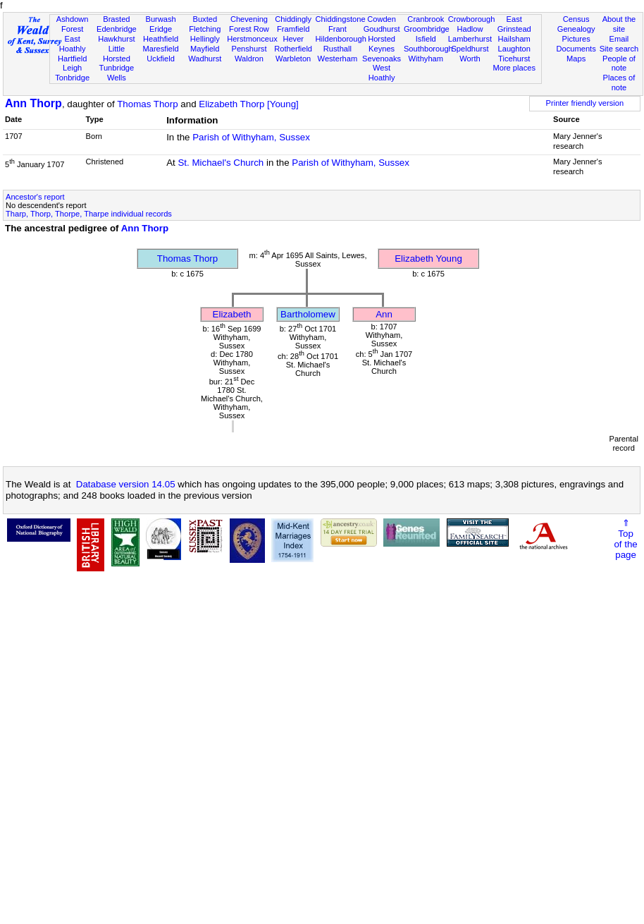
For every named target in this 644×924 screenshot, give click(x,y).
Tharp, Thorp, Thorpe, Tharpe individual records (89, 213)
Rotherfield (293, 48)
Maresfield (160, 48)
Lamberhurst (470, 39)
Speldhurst (469, 48)
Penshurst (248, 48)
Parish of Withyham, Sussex (251, 137)
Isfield (426, 39)
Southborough (428, 48)
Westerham (338, 58)
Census (576, 19)
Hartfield (72, 58)
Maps (576, 58)
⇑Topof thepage (625, 539)
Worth (469, 58)
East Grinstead (514, 24)
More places (514, 67)
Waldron (249, 58)
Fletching (205, 29)
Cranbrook (425, 19)
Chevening (249, 19)
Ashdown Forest (72, 24)
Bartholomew (307, 314)
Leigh (72, 67)
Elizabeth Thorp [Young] (249, 104)
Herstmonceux (252, 39)
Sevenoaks (381, 58)
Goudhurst (382, 29)
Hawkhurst (116, 39)
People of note (619, 63)
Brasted (116, 19)
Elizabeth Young (428, 258)
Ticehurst (514, 58)
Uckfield (161, 58)
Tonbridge (72, 77)
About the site (619, 24)
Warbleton (293, 58)
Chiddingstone (341, 19)
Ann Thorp (33, 103)
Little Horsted (116, 53)
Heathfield (160, 39)
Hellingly (205, 39)
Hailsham (514, 39)
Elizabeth (232, 314)
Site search (619, 48)
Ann (384, 314)
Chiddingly (293, 19)
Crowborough (471, 19)
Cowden (381, 19)
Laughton (514, 48)
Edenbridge (117, 29)
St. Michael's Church (221, 162)
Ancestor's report (35, 197)
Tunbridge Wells (117, 72)
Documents (576, 48)
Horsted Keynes (381, 44)
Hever (293, 39)
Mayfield (204, 48)
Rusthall (337, 48)
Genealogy (576, 29)
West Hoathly (382, 72)
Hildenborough (341, 39)
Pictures (576, 39)
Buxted (204, 19)
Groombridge (427, 29)
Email (619, 39)
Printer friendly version (585, 103)
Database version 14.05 (125, 484)
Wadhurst (204, 58)
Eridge (160, 29)
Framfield (293, 29)
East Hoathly (72, 44)
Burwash (160, 19)
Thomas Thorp (147, 104)
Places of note (619, 82)
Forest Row (249, 29)
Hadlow (470, 29)
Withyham (426, 58)
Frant (337, 29)
